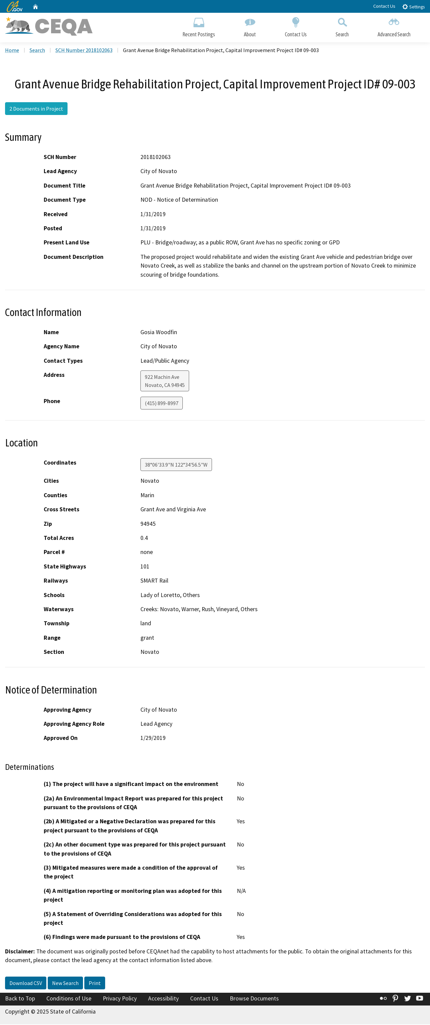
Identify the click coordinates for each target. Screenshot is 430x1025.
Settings (413, 6)
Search (342, 26)
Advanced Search (394, 26)
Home (12, 50)
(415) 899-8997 (161, 404)
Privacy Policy (120, 999)
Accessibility (163, 999)
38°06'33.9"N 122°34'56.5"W (176, 465)
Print (95, 983)
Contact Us (384, 6)
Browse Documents (254, 999)
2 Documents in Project (36, 109)
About (250, 26)
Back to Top (20, 999)
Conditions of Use (68, 999)
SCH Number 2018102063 (84, 50)
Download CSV (25, 983)
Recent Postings (199, 26)
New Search (65, 983)
